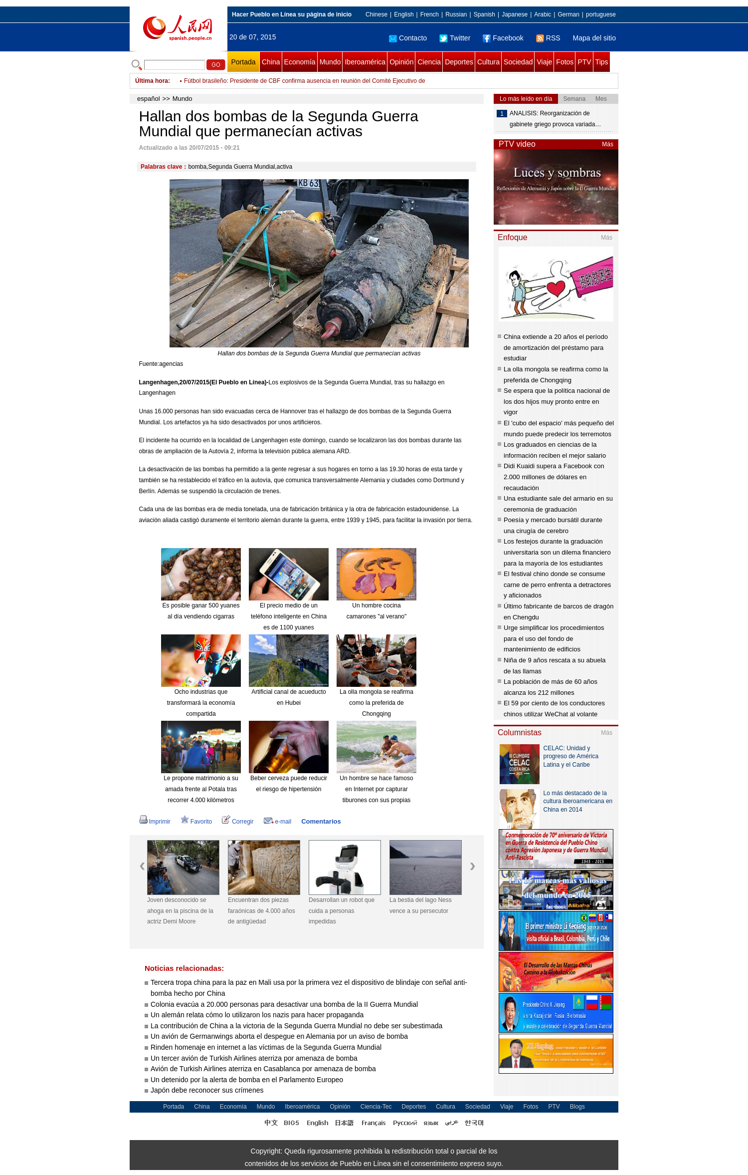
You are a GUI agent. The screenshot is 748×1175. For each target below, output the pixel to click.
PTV (584, 62)
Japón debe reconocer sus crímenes (207, 1090)
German (568, 14)
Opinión (401, 62)
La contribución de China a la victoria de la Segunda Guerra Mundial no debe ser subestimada (296, 1026)
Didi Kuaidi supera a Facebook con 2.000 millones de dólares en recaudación (554, 476)
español (148, 98)
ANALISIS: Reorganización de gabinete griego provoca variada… (555, 119)
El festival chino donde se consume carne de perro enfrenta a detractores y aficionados (557, 584)
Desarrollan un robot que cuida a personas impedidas (341, 910)
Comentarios (321, 821)
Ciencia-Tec (376, 1106)
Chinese (376, 14)
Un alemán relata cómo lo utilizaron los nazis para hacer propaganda (257, 1015)
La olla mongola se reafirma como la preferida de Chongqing (376, 702)
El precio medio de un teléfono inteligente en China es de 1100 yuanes (289, 616)
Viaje (544, 62)
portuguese (601, 14)
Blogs (577, 1106)
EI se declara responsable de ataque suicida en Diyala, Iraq (263, 78)
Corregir (237, 821)
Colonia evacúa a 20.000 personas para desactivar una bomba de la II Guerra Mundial (284, 1004)
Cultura (488, 62)
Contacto (408, 38)
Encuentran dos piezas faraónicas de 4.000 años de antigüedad (261, 910)
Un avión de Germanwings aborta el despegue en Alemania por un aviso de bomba (279, 1036)
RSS (548, 38)
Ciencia (429, 62)
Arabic (542, 14)
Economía (300, 62)
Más (607, 144)
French (429, 14)
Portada (243, 62)
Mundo (330, 62)
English (403, 14)
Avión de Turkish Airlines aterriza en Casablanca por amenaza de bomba (263, 1069)
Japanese (515, 14)
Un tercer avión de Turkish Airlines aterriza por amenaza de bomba (254, 1058)
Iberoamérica (365, 62)
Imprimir (155, 821)
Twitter (454, 38)
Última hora (151, 80)
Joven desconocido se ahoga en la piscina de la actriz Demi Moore (180, 910)
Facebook (503, 38)
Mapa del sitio (594, 38)
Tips (601, 62)
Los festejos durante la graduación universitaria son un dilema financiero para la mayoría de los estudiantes (557, 552)
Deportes (459, 62)
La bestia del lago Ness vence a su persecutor (420, 905)
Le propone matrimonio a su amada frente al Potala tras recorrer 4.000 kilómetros (201, 789)
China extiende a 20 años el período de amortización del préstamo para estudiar (556, 347)
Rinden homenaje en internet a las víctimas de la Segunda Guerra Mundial (266, 1047)
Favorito (196, 821)
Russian (456, 14)
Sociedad (518, 62)
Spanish (484, 14)
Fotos (564, 62)
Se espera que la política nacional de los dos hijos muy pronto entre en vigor (557, 401)
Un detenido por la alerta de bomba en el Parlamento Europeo (247, 1080)
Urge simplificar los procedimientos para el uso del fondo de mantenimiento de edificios (554, 638)
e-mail (278, 821)
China (271, 62)
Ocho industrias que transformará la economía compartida (201, 702)
